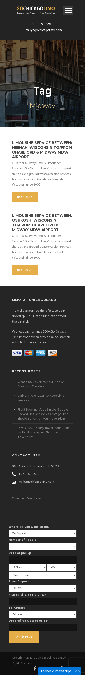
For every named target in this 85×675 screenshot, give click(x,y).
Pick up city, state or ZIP (28, 594)
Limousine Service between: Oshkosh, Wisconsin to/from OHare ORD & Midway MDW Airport (42, 222)
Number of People (22, 540)
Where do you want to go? (29, 527)
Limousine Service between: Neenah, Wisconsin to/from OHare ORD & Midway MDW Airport (42, 150)
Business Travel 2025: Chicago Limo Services (41, 398)
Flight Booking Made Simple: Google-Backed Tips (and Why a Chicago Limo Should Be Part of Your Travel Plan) (43, 414)
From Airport (19, 581)
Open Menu (68, 10)
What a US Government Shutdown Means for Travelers (41, 384)
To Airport (17, 608)
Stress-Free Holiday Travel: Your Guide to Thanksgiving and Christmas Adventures (44, 433)
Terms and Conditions (26, 498)
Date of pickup (20, 553)
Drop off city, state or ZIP (28, 621)
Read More (25, 197)
